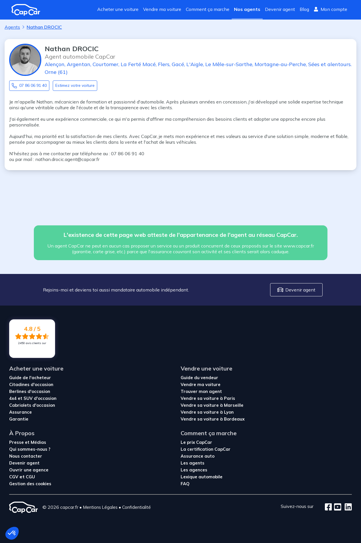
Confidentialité (136, 507)
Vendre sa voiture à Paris (208, 398)
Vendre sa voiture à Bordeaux (213, 419)
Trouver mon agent (201, 391)
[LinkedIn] (346, 507)
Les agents (192, 463)
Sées (313, 64)
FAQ (185, 483)
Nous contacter (25, 456)
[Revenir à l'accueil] (28, 10)
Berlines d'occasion (29, 391)
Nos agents (247, 9)
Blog (304, 9)
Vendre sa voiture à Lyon (207, 412)
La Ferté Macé (138, 64)
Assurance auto (197, 456)
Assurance (20, 412)
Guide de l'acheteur (30, 377)
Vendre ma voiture (162, 9)
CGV (14, 476)
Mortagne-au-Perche (280, 64)
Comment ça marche (207, 9)
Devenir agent (280, 9)
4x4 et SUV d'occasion (32, 398)
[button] (12, 533)
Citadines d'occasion (31, 384)
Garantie (18, 419)
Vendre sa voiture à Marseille (212, 405)
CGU (30, 476)
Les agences (194, 470)
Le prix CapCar (196, 442)
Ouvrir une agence (28, 470)
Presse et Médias (27, 442)
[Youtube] (336, 507)
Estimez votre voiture (75, 85)
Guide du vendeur (199, 377)
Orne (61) (56, 72)
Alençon (55, 64)
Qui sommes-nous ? (29, 449)
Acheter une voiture (117, 9)
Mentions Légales (100, 507)
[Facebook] (328, 507)
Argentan (78, 64)
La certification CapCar (206, 449)
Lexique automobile (202, 476)
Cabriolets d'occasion (32, 405)
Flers (163, 64)
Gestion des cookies (30, 483)
